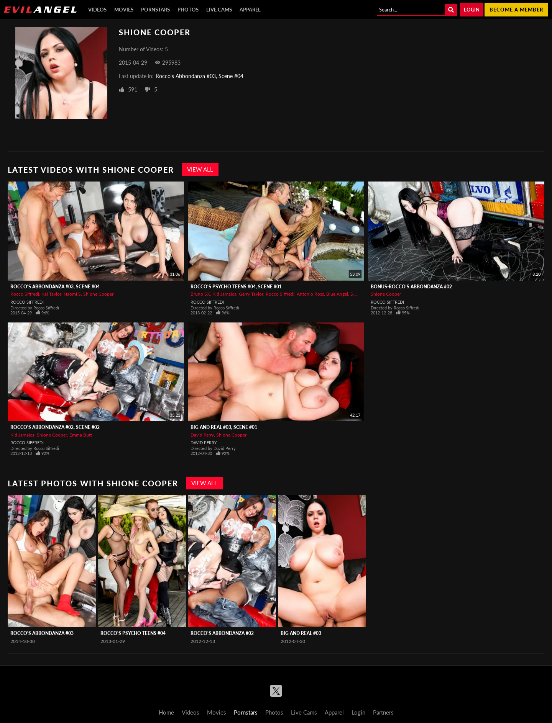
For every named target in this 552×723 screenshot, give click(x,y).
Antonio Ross (310, 294)
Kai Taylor (51, 294)
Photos (188, 10)
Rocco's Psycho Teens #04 (133, 633)
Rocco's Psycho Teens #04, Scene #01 (236, 287)
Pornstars (155, 10)
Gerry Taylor (251, 294)
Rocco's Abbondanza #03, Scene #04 (199, 76)
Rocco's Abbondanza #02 (222, 633)
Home (166, 712)
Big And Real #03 (301, 633)
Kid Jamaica (224, 294)
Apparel (250, 10)
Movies (123, 10)
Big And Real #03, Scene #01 (224, 427)
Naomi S (72, 294)
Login (472, 10)
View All (200, 169)
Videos (97, 10)
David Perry (202, 435)
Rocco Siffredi (24, 294)
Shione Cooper (98, 294)
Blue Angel (337, 294)
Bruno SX (200, 294)
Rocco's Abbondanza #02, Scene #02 (55, 427)
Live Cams (219, 10)
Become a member (516, 10)
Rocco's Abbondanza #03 (42, 633)
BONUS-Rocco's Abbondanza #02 (411, 287)
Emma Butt (80, 435)
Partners (383, 712)
